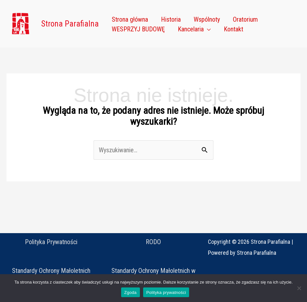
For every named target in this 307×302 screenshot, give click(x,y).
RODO (153, 242)
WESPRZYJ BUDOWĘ (138, 29)
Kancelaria (191, 29)
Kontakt (233, 29)
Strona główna (130, 19)
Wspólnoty (207, 19)
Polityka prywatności (166, 292)
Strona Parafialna (70, 23)
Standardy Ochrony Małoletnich (51, 271)
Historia (171, 19)
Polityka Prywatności (51, 242)
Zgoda (130, 292)
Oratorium (245, 19)
